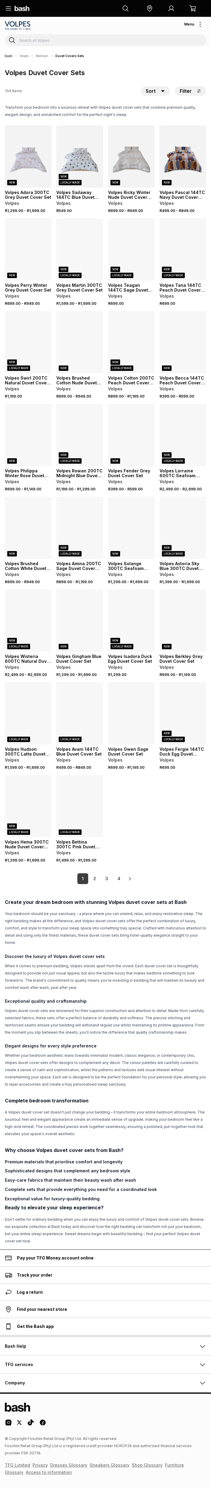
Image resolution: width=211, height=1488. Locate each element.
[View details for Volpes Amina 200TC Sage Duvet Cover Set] (79, 528)
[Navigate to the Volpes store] (18, 25)
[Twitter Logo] (19, 1424)
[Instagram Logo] (8, 1424)
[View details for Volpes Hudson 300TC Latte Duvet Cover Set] (28, 713)
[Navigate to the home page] (21, 8)
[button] (149, 8)
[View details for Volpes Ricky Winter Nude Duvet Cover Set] (131, 157)
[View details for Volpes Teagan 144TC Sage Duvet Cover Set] (131, 249)
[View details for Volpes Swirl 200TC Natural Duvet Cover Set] (28, 342)
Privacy (40, 1465)
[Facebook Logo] (42, 1424)
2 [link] (94, 878)
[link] (130, 878)
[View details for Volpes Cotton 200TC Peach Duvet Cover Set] (131, 342)
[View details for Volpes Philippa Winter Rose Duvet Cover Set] (28, 435)
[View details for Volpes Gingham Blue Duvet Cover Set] (79, 620)
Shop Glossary (147, 1465)
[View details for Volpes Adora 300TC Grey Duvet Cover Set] (28, 157)
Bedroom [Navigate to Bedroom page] (42, 56)
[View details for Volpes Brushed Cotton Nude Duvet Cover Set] (79, 342)
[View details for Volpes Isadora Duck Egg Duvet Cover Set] (131, 620)
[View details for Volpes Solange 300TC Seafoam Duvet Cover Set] (131, 528)
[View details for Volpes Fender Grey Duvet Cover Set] (131, 435)
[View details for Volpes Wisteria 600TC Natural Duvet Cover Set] (28, 620)
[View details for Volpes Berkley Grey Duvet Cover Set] (183, 620)
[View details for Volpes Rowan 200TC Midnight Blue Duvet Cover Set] (79, 435)
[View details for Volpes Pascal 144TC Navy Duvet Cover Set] (183, 157)
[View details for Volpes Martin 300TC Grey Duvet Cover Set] (79, 249)
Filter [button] (190, 91)
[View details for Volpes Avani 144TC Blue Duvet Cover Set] (79, 713)
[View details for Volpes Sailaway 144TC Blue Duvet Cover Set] (79, 157)
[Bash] (8, 55)
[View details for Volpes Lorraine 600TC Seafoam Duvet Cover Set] (183, 435)
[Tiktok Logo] (30, 1424)
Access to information (49, 1472)
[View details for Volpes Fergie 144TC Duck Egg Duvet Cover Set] (183, 713)
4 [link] (118, 878)
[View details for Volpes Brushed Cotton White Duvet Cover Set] (28, 528)
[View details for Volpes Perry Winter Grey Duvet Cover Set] (28, 249)
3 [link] (106, 878)
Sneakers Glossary (109, 1465)
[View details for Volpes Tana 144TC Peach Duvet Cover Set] (183, 249)
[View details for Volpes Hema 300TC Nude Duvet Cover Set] (28, 806)
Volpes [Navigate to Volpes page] (24, 56)
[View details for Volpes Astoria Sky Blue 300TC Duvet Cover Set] (183, 528)
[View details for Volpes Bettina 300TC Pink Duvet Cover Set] (79, 806)
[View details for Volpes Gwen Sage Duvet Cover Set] (131, 713)
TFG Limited (17, 1465)
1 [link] (83, 878)
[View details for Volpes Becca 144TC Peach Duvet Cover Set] (183, 342)
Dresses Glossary (68, 1465)
